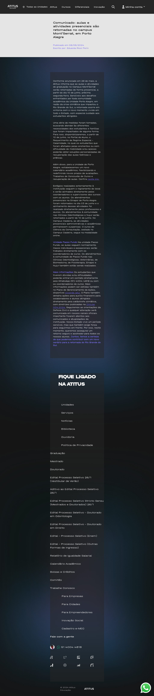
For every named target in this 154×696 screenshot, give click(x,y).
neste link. (93, 179)
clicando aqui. (72, 293)
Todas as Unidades (35, 7)
